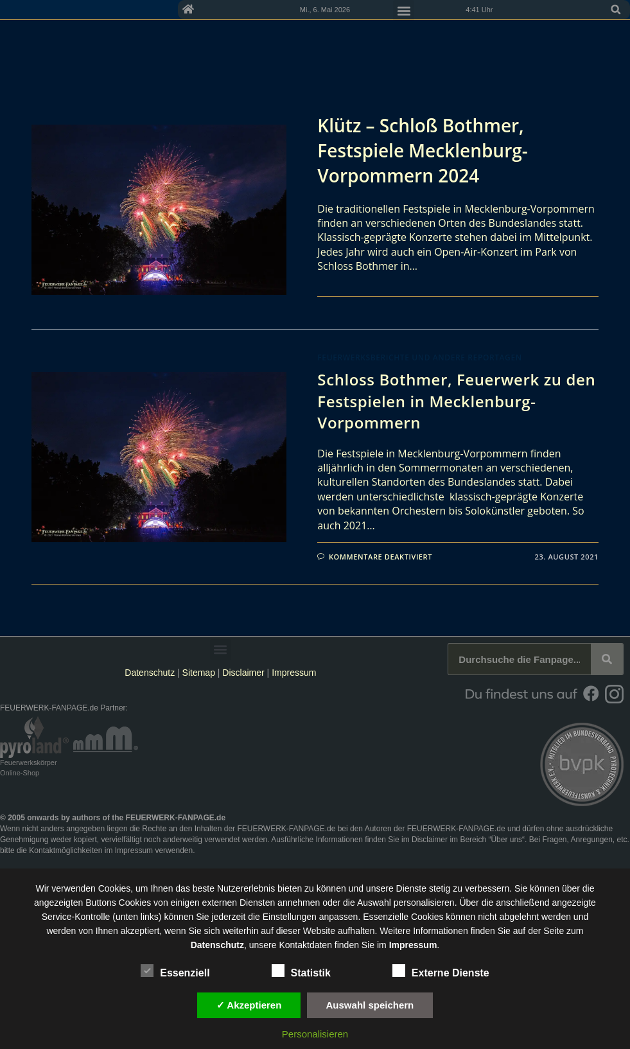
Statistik (301, 970)
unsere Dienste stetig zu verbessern (437, 888)
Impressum (294, 672)
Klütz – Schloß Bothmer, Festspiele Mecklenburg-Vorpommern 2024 (422, 150)
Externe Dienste (440, 970)
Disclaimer (243, 672)
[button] (616, 10)
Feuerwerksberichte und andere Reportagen (419, 357)
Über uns (506, 839)
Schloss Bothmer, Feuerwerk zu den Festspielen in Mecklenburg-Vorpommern (456, 401)
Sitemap (200, 672)
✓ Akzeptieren (249, 1005)
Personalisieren (315, 1033)
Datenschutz (150, 672)
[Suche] (607, 659)
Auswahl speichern (370, 1005)
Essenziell (175, 970)
